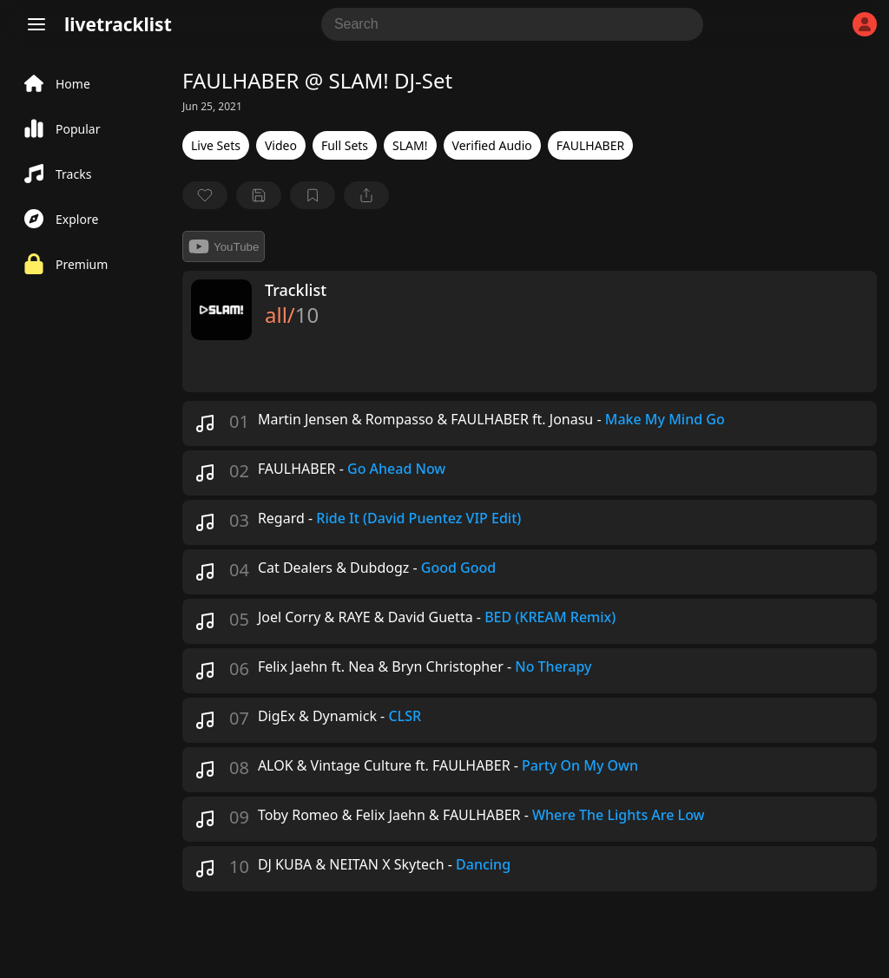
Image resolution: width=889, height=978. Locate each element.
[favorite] (204, 195)
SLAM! (409, 145)
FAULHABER (590, 145)
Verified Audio (492, 145)
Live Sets (215, 145)
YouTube (223, 246)
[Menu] (36, 24)
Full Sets (344, 145)
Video (281, 145)
